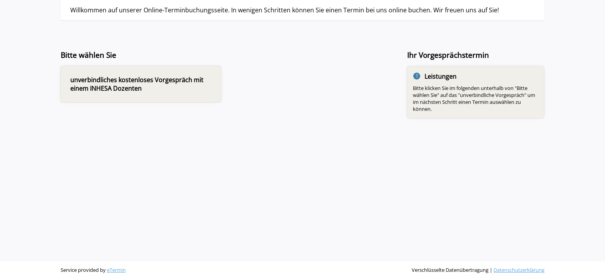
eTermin (116, 269)
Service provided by (93, 269)
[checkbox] (141, 84)
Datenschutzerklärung (518, 269)
